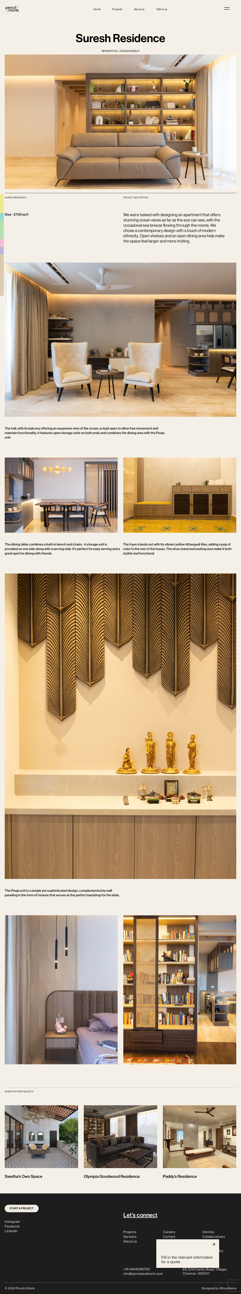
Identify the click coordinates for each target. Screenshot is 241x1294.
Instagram (12, 1222)
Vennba (208, 1232)
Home (97, 9)
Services (130, 1237)
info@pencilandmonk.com (143, 1274)
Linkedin (11, 1231)
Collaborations (213, 1237)
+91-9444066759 (136, 1269)
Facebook (12, 1226)
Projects (117, 9)
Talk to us (161, 9)
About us (139, 9)
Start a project (22, 1208)
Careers (169, 1232)
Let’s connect (140, 1215)
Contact (169, 1237)
